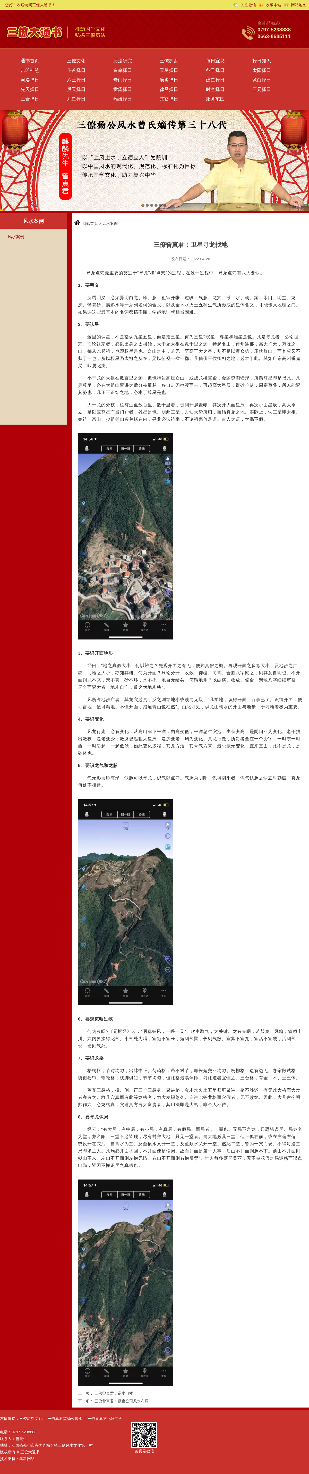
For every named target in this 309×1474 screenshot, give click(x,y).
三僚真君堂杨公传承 (65, 1418)
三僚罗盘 (169, 60)
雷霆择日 (122, 89)
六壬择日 (76, 79)
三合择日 (30, 99)
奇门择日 (122, 79)
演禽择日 (169, 79)
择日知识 (261, 60)
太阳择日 (261, 70)
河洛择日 (30, 79)
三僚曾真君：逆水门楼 (114, 1393)
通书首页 (30, 60)
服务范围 (215, 99)
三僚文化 (76, 60)
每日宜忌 (215, 60)
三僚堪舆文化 (30, 1418)
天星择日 (169, 70)
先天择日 (30, 89)
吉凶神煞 (30, 70)
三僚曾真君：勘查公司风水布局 (122, 1401)
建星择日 (215, 79)
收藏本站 (273, 5)
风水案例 (16, 236)
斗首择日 (76, 70)
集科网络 (27, 1458)
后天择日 (76, 89)
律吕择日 (169, 89)
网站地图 (298, 5)
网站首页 (90, 223)
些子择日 (215, 70)
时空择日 (215, 89)
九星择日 (76, 99)
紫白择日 (261, 79)
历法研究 (122, 60)
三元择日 (261, 89)
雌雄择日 (122, 99)
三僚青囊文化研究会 (105, 1418)
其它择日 (169, 99)
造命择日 (122, 70)
